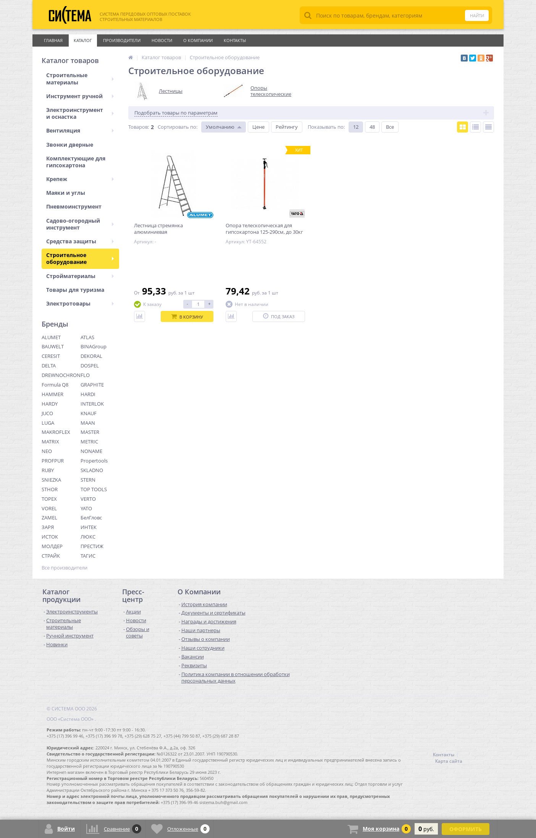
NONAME (91, 451)
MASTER (90, 432)
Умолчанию (220, 126)
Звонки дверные (69, 144)
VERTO (88, 498)
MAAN (88, 422)
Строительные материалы (80, 78)
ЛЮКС (88, 536)
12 (355, 126)
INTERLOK (92, 403)
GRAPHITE (92, 384)
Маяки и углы (65, 192)
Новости (162, 40)
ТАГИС (88, 555)
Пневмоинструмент (74, 206)
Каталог (83, 40)
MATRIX (50, 441)
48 (372, 126)
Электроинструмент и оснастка (80, 113)
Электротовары (80, 303)
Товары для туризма (75, 289)
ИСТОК (50, 536)
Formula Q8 (55, 384)
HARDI (88, 394)
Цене (258, 126)
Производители (121, 40)
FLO (85, 375)
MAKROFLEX (56, 432)
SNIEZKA (51, 479)
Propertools (94, 460)
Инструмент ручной (80, 96)
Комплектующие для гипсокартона (75, 162)
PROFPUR (53, 460)
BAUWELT (53, 346)
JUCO (47, 413)
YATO (86, 508)
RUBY (48, 470)
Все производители (64, 568)
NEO (47, 451)
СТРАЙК (51, 555)
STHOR (50, 489)
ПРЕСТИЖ (92, 546)
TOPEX (49, 498)
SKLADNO (92, 470)
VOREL (49, 508)
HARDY (50, 403)
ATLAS (87, 337)
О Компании (198, 40)
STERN (88, 479)
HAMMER (52, 394)
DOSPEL (90, 365)
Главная (53, 40)
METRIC (89, 441)
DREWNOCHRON (61, 375)
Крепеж (80, 179)
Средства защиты (80, 241)
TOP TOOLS (94, 489)
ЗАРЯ (48, 527)
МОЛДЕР (52, 546)
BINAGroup (94, 346)
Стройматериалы (80, 276)
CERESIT (51, 356)
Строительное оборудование (80, 258)
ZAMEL (49, 517)
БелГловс (91, 517)
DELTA (49, 365)
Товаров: (138, 126)
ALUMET (51, 337)
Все (390, 126)
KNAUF (89, 413)
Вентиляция (80, 130)
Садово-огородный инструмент (80, 224)
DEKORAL (91, 356)
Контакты (235, 40)
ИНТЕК (89, 527)
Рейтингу (287, 126)
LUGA (48, 422)
